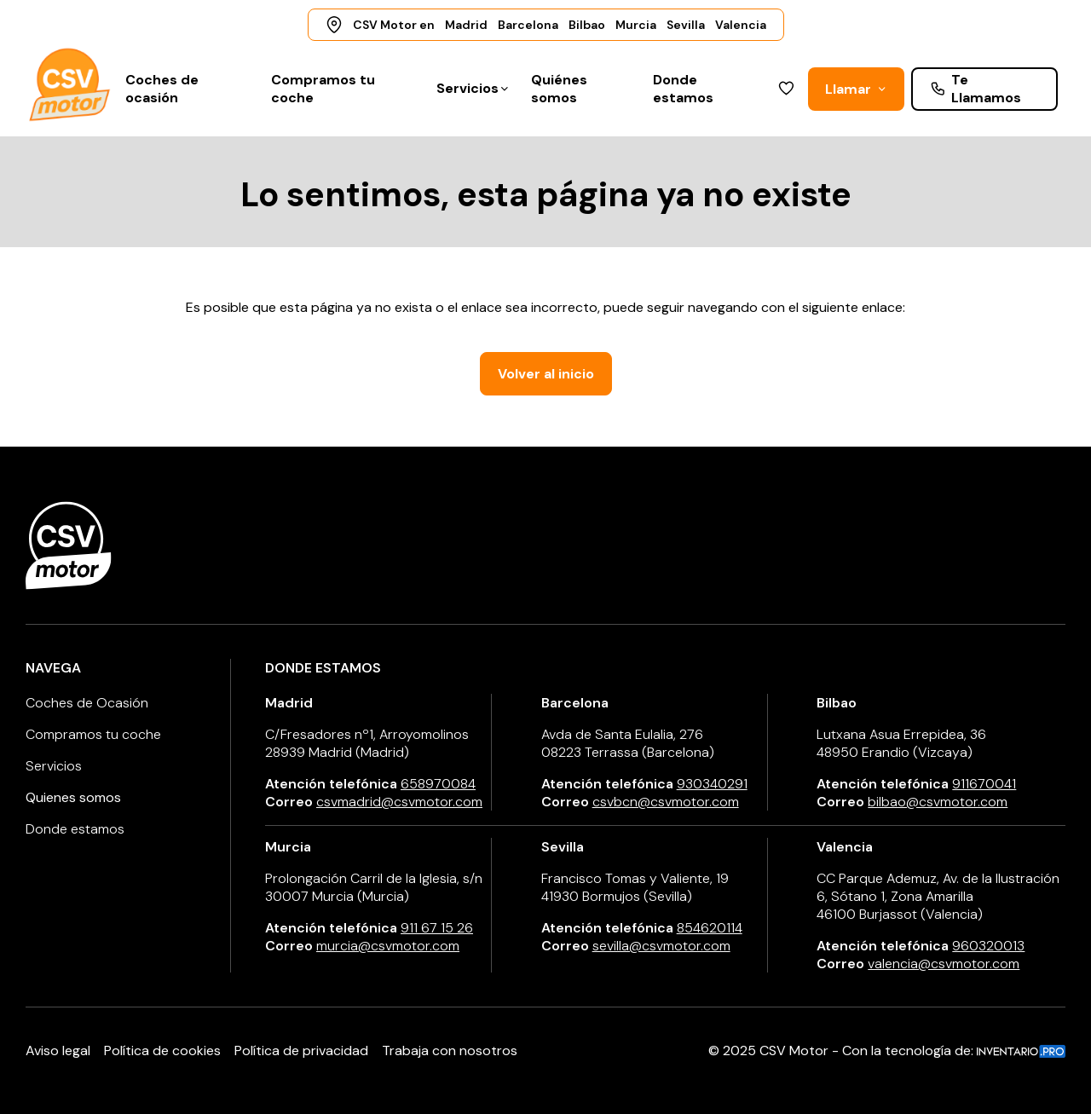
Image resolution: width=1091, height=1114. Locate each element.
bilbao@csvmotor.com (937, 802)
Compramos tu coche (323, 89)
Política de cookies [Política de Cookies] (162, 1050)
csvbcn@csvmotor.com (665, 802)
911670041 (984, 784)
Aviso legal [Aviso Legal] (58, 1050)
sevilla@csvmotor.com (661, 946)
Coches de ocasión (162, 89)
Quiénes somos (559, 89)
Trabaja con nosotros (449, 1050)
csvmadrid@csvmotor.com (399, 802)
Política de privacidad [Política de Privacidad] (301, 1050)
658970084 (438, 784)
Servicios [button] (473, 88)
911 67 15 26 (437, 928)
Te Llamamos (975, 89)
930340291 (712, 784)
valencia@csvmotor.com (943, 964)
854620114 (709, 928)
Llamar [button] (856, 89)
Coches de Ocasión (87, 703)
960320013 (988, 946)
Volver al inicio (546, 374)
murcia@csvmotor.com (387, 946)
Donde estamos (683, 89)
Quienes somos (73, 797)
